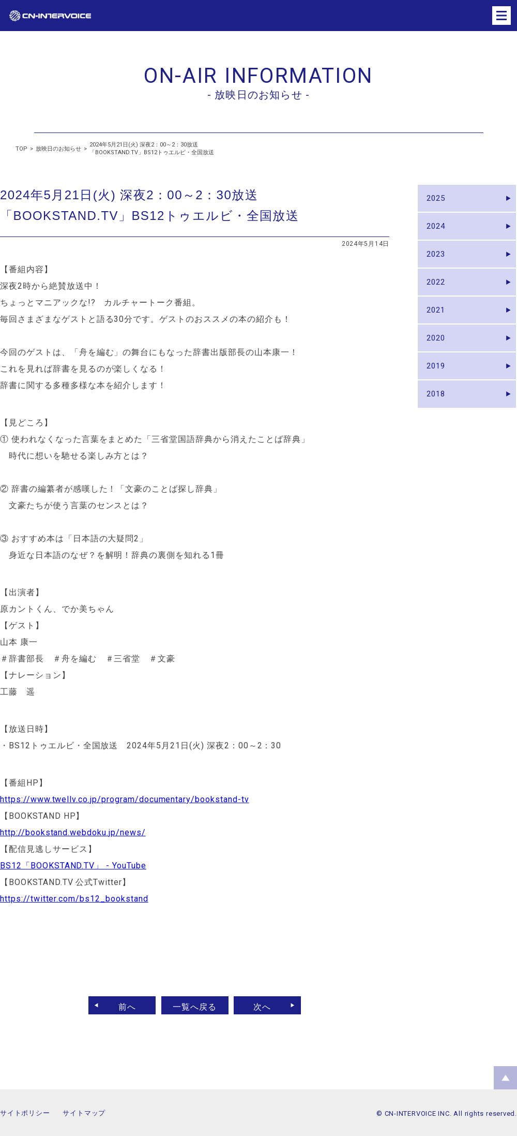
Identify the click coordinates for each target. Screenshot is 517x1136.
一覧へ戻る (195, 1005)
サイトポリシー (25, 1113)
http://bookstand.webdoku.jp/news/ (73, 832)
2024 (438, 232)
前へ (122, 1005)
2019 (438, 389)
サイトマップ (84, 1113)
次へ (267, 1005)
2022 (438, 295)
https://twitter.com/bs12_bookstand (74, 899)
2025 (438, 200)
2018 (438, 421)
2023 (438, 263)
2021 (438, 326)
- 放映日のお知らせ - (258, 94)
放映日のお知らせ (58, 148)
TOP (21, 148)
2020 (438, 358)
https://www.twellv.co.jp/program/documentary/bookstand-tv (124, 799)
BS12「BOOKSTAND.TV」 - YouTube (73, 866)
